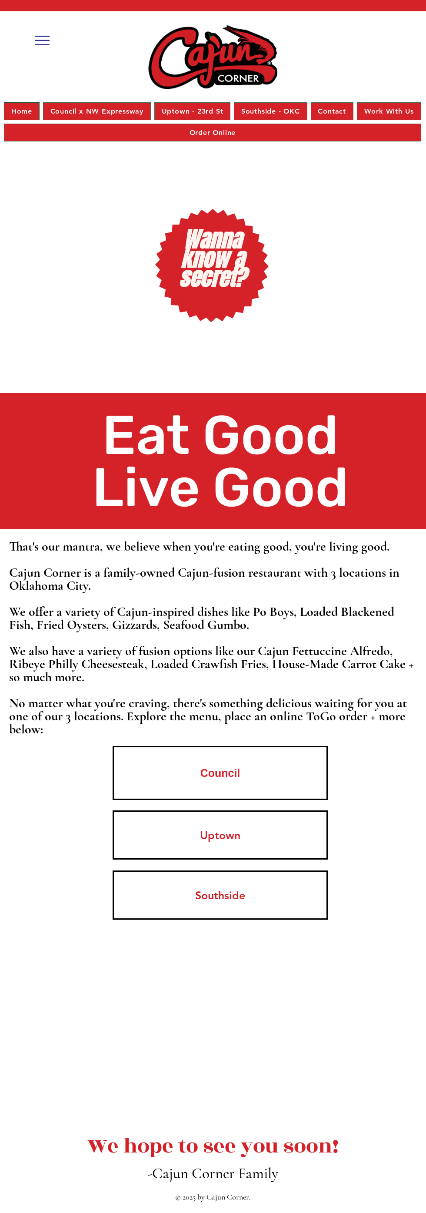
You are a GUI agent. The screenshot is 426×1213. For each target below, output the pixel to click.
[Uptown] (220, 835)
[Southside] (220, 895)
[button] (42, 40)
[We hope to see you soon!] (213, 1146)
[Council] (220, 773)
